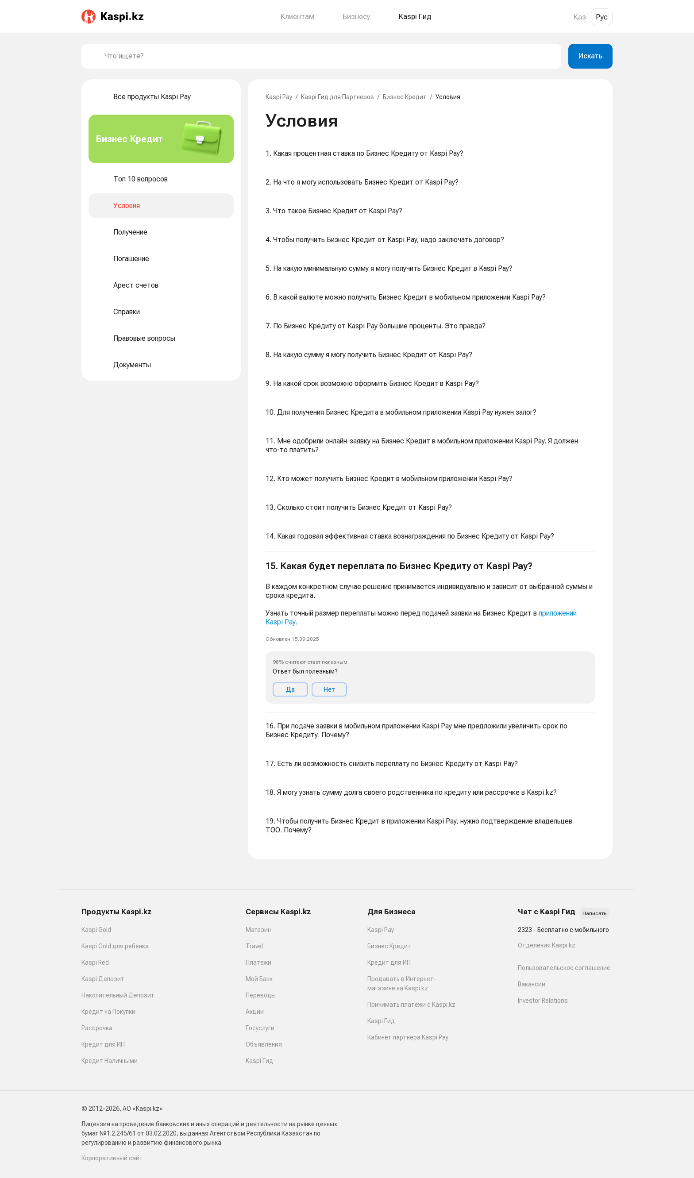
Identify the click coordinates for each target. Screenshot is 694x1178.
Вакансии (531, 984)
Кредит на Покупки (108, 1011)
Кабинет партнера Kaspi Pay (407, 1037)
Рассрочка (96, 1028)
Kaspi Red (95, 962)
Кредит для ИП (103, 1044)
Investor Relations (543, 1000)
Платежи (258, 962)
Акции (255, 1011)
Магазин (258, 929)
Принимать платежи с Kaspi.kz (411, 1004)
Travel (254, 946)
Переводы (261, 995)
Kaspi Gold (96, 929)
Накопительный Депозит (117, 995)
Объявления (264, 1044)
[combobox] (329, 56)
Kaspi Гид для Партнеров (337, 96)
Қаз (579, 16)
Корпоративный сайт (112, 1158)
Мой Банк (259, 978)
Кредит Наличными (109, 1060)
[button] (430, 632)
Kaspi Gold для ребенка (115, 946)
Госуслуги (260, 1028)
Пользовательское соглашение (564, 967)
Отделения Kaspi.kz (546, 945)
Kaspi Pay (279, 96)
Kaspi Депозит (102, 978)
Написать (594, 913)
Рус (602, 16)
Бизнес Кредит (405, 96)
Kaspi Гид (259, 1060)
